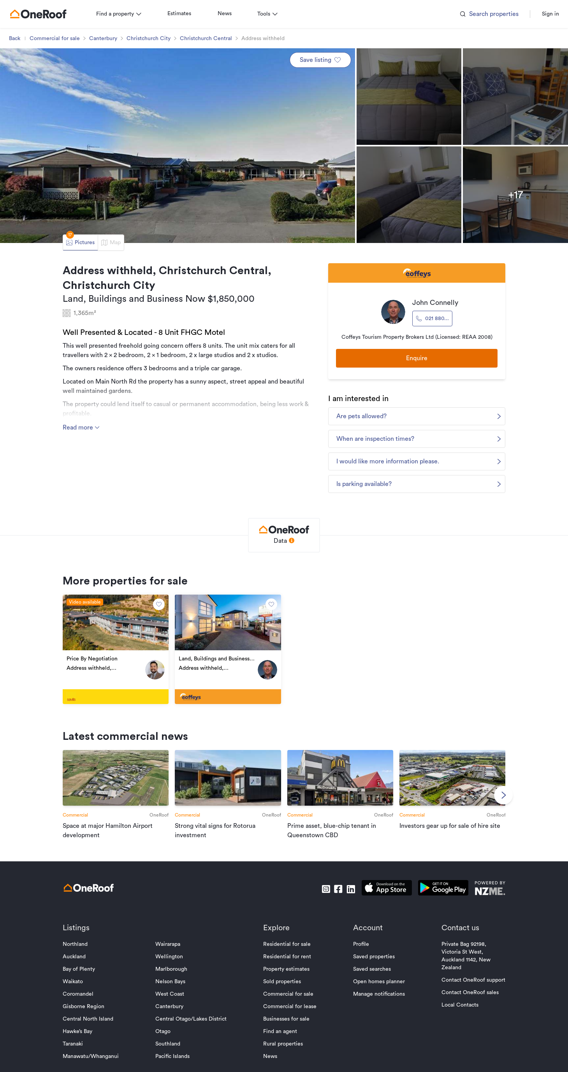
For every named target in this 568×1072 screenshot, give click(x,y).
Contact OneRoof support (470, 986)
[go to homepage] (41, 14)
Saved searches (370, 975)
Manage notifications (377, 1000)
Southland (169, 1050)
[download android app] (440, 895)
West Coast (171, 1000)
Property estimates (286, 975)
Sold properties (282, 988)
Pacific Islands (174, 1062)
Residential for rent (287, 963)
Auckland (77, 963)
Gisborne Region (87, 1013)
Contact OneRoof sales (467, 999)
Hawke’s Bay (81, 1037)
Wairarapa (169, 950)
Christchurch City (152, 38)
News (228, 13)
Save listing (320, 60)
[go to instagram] (322, 895)
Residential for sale (287, 950)
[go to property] (118, 653)
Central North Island (91, 1025)
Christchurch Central (209, 38)
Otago (164, 1037)
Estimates (183, 13)
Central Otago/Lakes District (192, 1025)
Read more (85, 427)
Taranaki (76, 1050)
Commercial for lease (290, 1013)
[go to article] (118, 798)
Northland (78, 950)
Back (18, 38)
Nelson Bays (172, 988)
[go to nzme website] (486, 895)
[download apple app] (384, 895)
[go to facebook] (335, 895)
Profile (360, 950)
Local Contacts (456, 1011)
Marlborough (173, 975)
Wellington (171, 963)
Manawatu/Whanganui (94, 1062)
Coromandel (81, 1000)
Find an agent (280, 1037)
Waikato (76, 988)
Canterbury (107, 38)
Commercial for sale (58, 38)
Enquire (415, 359)
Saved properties (372, 963)
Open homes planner (377, 988)
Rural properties (283, 1050)
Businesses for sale (286, 1025)
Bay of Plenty (82, 975)
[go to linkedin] (347, 895)
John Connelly (433, 302)
